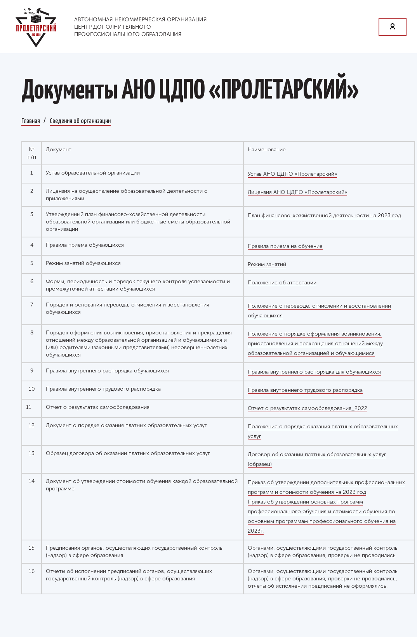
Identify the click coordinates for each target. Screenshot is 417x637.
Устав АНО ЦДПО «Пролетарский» (292, 174)
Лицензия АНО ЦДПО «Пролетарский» (297, 192)
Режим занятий (267, 264)
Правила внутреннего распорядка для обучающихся (314, 372)
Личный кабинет (393, 27)
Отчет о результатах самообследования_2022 (307, 408)
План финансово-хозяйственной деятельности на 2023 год (324, 215)
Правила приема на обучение (285, 246)
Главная (30, 120)
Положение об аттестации (282, 282)
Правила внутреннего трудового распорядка (305, 390)
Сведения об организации (80, 120)
